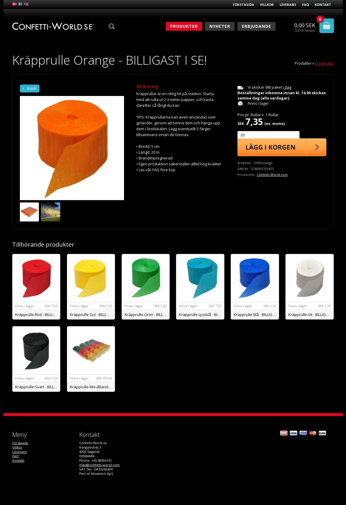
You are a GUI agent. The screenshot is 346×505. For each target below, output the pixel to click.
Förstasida (243, 4)
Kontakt (323, 4)
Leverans (288, 4)
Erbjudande (256, 26)
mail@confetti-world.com (99, 465)
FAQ (305, 4)
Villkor (267, 4)
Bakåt (32, 88)
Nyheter (219, 26)
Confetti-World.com (272, 174)
